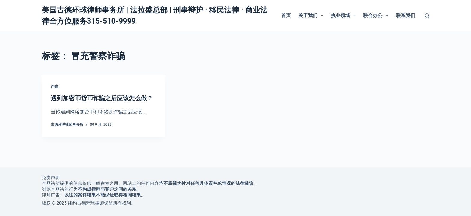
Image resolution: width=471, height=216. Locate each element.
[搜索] (427, 16)
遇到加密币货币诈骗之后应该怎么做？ (102, 98)
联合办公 (376, 15)
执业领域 (344, 15)
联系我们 (405, 15)
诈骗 (54, 86)
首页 (286, 15)
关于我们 (312, 15)
